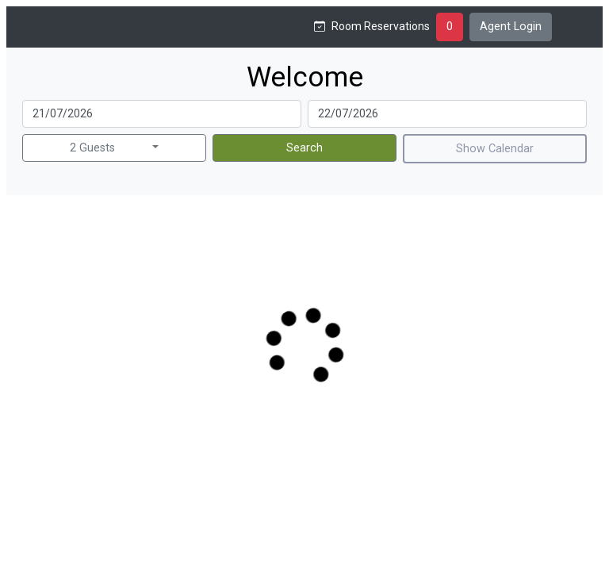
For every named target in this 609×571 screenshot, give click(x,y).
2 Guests (92, 148)
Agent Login (511, 26)
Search (304, 148)
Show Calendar (495, 148)
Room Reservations (380, 26)
